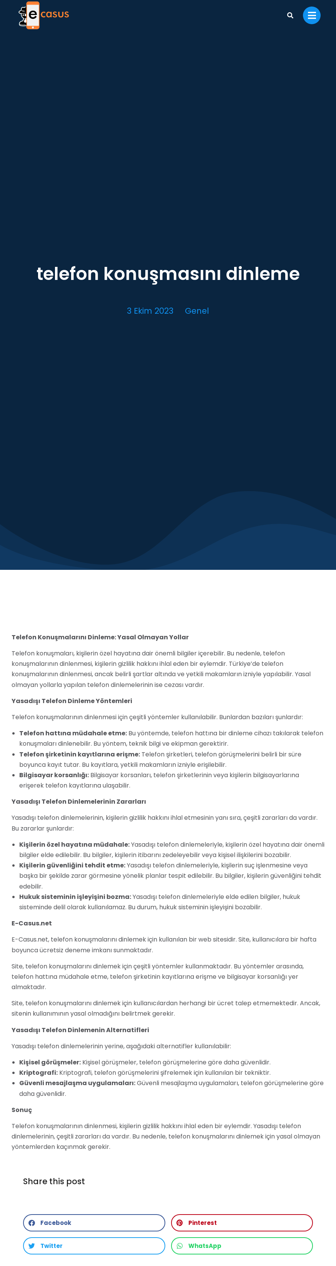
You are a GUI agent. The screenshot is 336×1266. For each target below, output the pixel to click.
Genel (197, 310)
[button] (94, 1222)
